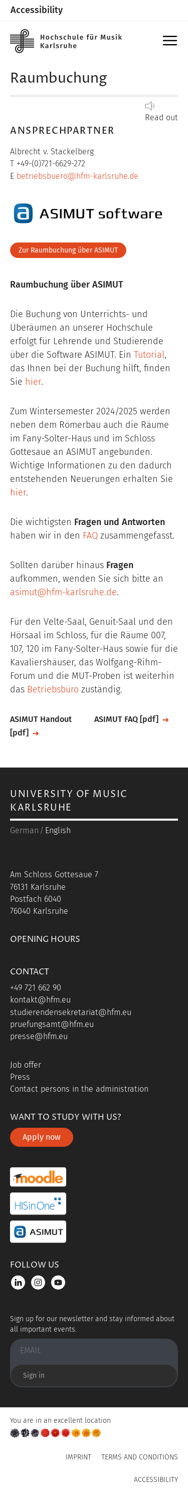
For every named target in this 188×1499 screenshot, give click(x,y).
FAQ (90, 535)
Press (20, 1077)
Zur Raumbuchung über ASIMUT (68, 250)
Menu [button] (171, 44)
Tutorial (149, 354)
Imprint (78, 1457)
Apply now (42, 1137)
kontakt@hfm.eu (40, 1000)
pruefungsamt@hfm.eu (52, 1024)
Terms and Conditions (139, 1457)
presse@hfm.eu (39, 1036)
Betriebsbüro (53, 689)
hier (33, 381)
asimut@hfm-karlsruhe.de (63, 592)
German (24, 830)
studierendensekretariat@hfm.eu (70, 1012)
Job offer (25, 1065)
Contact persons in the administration (79, 1089)
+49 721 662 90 (35, 987)
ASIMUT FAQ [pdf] (126, 719)
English (58, 830)
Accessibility (37, 10)
